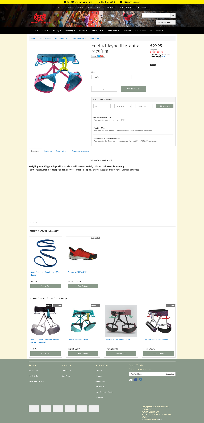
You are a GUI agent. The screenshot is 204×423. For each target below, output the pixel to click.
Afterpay (99, 397)
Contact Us (70, 7)
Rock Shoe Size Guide (104, 392)
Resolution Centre (36, 381)
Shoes (44, 30)
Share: (98, 56)
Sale (35, 30)
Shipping (98, 376)
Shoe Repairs (156, 30)
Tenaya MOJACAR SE (77, 272)
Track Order (33, 376)
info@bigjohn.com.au (130, 2)
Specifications (61, 151)
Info (163, 56)
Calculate (165, 106)
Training (83, 30)
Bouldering (70, 30)
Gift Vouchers (111, 7)
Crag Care (66, 376)
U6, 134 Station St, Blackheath (78, 2)
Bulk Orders (100, 381)
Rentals (90, 7)
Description (35, 151)
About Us (81, 7)
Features (48, 151)
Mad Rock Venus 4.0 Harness (155, 339)
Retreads (100, 7)
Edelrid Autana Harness (78, 339)
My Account (33, 370)
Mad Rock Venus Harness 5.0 (118, 339)
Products (60, 7)
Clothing (127, 30)
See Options (83, 286)
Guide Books (113, 30)
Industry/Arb (97, 30)
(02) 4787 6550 (107, 2)
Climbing (56, 30)
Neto (159, 419)
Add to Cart (133, 88)
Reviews (80, 151)
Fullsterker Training (127, 7)
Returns (98, 370)
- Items (164, 22)
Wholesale (99, 387)
